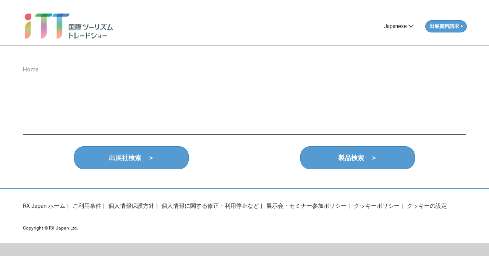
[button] (446, 26)
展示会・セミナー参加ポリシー (306, 205)
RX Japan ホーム (44, 205)
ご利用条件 (87, 205)
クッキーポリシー (377, 205)
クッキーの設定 (427, 205)
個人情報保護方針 (131, 205)
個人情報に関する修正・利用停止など (210, 205)
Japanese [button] (399, 26)
